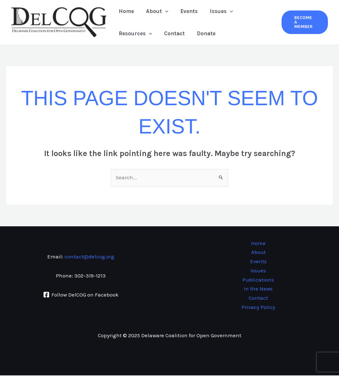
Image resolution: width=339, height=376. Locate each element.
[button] (304, 22)
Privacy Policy (258, 307)
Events (186, 11)
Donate (203, 33)
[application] (163, 11)
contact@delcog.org (89, 257)
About (155, 11)
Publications (258, 280)
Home (125, 11)
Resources (134, 33)
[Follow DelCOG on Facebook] (81, 295)
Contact (172, 33)
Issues (217, 11)
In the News (258, 289)
